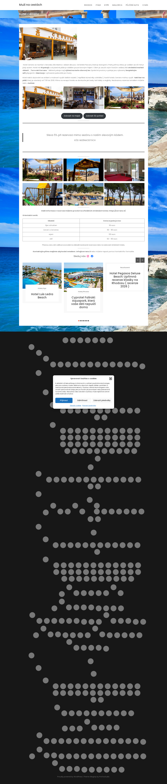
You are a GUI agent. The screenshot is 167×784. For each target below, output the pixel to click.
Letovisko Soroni (137, 693)
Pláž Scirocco (137, 444)
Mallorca (117, 5)
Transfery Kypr (69, 607)
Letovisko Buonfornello (70, 411)
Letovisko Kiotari (56, 693)
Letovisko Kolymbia (63, 693)
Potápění (91, 741)
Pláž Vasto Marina (90, 486)
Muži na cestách (30, 5)
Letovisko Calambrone (56, 545)
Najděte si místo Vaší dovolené (99, 622)
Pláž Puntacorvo (108, 572)
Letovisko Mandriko (93, 693)
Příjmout (64, 400)
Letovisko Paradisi (108, 693)
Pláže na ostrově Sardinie (75, 506)
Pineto (90, 364)
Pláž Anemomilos (109, 713)
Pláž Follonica (138, 565)
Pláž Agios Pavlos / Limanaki (86, 713)
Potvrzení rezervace (69, 642)
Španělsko (39, 749)
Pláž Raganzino (115, 444)
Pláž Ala (71, 565)
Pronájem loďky (98, 741)
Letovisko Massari (100, 693)
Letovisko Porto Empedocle (137, 411)
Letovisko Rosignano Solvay (108, 545)
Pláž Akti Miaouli (94, 713)
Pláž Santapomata (64, 579)
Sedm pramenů (106, 741)
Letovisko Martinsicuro (68, 364)
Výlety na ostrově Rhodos (39, 735)
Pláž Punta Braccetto (100, 444)
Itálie (98, 5)
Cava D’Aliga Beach (63, 431)
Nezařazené (125, 267)
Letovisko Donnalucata (100, 411)
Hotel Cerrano (106, 593)
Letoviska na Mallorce (47, 621)
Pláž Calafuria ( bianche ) (93, 565)
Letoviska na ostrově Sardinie (53, 506)
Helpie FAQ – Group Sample (103, 340)
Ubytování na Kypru (76, 607)
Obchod (65, 635)
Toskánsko (38, 527)
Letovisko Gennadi (93, 686)
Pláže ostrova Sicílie (53, 425)
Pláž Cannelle (101, 565)
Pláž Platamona (82, 511)
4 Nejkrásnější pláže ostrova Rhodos (46, 741)
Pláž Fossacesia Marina (86, 480)
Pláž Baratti (86, 565)
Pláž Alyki (101, 713)
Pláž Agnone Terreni (85, 431)
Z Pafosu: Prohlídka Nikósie (77, 769)
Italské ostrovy (38, 373)
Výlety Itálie (113, 587)
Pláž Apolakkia (124, 713)
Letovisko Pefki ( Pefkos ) (115, 693)
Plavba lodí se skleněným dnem (62, 769)
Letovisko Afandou (56, 686)
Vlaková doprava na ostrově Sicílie (113, 756)
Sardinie (38, 494)
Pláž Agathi (72, 713)
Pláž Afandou (64, 713)
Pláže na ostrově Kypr (132, 635)
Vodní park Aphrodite (69, 769)
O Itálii (91, 467)
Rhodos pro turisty (31, 655)
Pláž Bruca (93, 431)
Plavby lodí (65, 728)
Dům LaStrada (141, 511)
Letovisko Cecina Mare (70, 545)
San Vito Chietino (113, 364)
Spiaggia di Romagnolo (119, 451)
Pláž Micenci (63, 444)
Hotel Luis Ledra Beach (42, 295)
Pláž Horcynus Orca (85, 437)
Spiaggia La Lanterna (134, 451)
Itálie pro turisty (31, 347)
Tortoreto (127, 364)
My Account (91, 622)
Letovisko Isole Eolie (108, 411)
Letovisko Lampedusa (115, 411)
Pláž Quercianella (116, 572)
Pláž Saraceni (123, 480)
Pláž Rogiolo (123, 572)
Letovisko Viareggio (130, 545)
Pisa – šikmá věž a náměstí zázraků (121, 593)
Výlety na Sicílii (98, 459)
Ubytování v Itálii (69, 587)
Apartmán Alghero (104, 511)
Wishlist (99, 770)
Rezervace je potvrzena (76, 648)
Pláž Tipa (75, 451)
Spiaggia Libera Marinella (124, 579)
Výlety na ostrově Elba (84, 770)
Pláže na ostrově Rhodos (57, 707)
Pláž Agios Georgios (79, 713)
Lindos (121, 608)
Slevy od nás (32, 756)
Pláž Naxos (85, 444)
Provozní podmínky (89, 405)
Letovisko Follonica (78, 545)
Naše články (106, 615)
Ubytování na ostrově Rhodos (87, 722)
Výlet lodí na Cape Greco (84, 607)
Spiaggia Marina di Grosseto (131, 579)
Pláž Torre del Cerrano (131, 480)
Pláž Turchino (138, 480)
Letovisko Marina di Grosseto (93, 545)
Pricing (106, 649)
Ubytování (76, 756)
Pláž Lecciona (78, 572)
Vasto (135, 364)
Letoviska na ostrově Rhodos (46, 680)
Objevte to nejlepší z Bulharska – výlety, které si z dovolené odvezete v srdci (73, 635)
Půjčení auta (132, 5)
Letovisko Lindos (85, 693)
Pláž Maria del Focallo (122, 437)
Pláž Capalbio (108, 565)
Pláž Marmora (137, 437)
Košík (54, 608)
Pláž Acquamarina (78, 431)
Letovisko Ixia (115, 686)
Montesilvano (75, 364)
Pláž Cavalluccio (71, 480)
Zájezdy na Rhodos (143, 742)
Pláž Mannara (115, 437)
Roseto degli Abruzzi (98, 364)
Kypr (106, 5)
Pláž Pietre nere (93, 444)
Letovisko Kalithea (137, 686)
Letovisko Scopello (104, 417)
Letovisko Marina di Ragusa (122, 411)
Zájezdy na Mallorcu (76, 621)
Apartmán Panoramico (97, 511)
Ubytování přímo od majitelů (99, 756)
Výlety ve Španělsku (54, 755)
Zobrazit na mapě (72, 115)
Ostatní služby (95, 628)
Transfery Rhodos (80, 728)
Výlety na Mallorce (69, 621)
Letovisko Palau (68, 511)
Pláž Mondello (70, 444)
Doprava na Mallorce (39, 621)
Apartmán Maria (102, 727)
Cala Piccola (64, 565)
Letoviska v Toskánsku (46, 539)
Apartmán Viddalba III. (134, 511)
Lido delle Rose (49, 480)
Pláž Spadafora (67, 451)
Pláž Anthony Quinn (116, 713)
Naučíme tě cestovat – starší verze (143, 622)
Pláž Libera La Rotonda (86, 572)
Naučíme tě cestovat (136, 622)
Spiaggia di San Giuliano (127, 451)
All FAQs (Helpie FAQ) (65, 340)
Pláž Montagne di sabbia (78, 444)
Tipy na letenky (61, 756)
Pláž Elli (131, 713)
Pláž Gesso (56, 572)
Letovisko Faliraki (78, 686)
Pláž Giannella (64, 572)
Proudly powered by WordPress (70, 777)
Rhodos (88, 5)
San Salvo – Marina (105, 364)
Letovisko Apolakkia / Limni (63, 686)
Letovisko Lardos (78, 693)
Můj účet (84, 622)
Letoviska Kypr (113, 608)
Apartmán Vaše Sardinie (84, 593)
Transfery (69, 756)
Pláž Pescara (108, 480)
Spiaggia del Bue (97, 451)
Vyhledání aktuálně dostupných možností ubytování (121, 756)
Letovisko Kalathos (123, 686)
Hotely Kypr (42, 288)
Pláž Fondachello (63, 437)
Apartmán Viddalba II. (126, 511)
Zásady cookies (75, 405)
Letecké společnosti (99, 608)
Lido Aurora (70, 431)
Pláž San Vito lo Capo (130, 444)
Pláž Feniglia (123, 565)
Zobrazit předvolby (102, 400)
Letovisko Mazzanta (100, 545)
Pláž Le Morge (101, 480)
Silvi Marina (120, 364)
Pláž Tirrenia (72, 579)
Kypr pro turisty (62, 601)
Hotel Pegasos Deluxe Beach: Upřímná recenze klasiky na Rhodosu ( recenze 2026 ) (125, 279)
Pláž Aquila (117, 635)
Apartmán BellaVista (76, 593)
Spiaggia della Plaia (104, 451)
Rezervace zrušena (91, 648)
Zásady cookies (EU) (114, 770)
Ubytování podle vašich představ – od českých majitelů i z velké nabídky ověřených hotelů (91, 756)
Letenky (106, 608)
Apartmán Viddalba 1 (119, 511)
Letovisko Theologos (101, 700)
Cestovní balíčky (80, 340)
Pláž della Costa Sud (130, 431)
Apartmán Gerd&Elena (94, 727)
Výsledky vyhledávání (92, 770)
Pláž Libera (100, 437)
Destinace (95, 340)
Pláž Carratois (115, 431)
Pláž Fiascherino (131, 565)
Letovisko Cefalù (93, 411)
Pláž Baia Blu (78, 565)
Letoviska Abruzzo (46, 359)
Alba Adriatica (53, 364)
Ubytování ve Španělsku (47, 755)
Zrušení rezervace (121, 770)
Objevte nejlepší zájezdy (102, 634)
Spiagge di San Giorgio (94, 579)
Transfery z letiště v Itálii (62, 594)
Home (110, 340)
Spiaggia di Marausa (112, 451)
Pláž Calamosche (108, 431)
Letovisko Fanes (85, 686)
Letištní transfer (91, 661)
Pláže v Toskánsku (46, 559)
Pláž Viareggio (79, 579)
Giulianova (60, 364)
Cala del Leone (56, 565)
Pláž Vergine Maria (82, 451)
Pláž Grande (78, 437)
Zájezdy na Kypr (91, 607)
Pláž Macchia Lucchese (101, 572)
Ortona (80, 635)
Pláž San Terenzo (138, 572)
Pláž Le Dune (71, 572)
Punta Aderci (98, 486)
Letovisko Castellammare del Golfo (85, 411)
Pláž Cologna (79, 480)
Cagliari (60, 511)
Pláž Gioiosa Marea (70, 437)
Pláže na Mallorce (54, 621)
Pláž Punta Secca (108, 444)
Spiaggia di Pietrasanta (116, 579)
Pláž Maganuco (108, 437)
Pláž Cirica (122, 431)
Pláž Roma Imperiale (131, 572)
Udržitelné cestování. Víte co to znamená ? (106, 756)
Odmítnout (82, 400)
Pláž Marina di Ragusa (130, 437)
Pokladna (139, 635)
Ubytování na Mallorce (62, 621)
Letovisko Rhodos (130, 693)
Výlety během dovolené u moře (143, 756)
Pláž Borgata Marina (64, 480)
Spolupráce (58, 634)
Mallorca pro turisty (32, 615)
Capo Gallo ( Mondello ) (63, 411)
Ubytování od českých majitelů (84, 756)
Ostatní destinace (88, 635)
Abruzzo (39, 353)
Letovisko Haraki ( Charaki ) (100, 686)
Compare (88, 340)
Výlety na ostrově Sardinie (90, 519)
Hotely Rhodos (83, 291)
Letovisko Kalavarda (130, 686)
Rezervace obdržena (84, 648)
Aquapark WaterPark (54, 741)
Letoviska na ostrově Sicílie (53, 405)
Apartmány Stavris (116, 727)
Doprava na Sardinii (46, 512)
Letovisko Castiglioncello (63, 545)
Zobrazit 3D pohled (94, 115)
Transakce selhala (99, 648)
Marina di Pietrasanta (97, 552)
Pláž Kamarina (93, 437)
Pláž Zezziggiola (86, 579)
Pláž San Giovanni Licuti (122, 444)
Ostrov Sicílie (46, 392)
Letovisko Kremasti (70, 693)
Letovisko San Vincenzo (115, 545)
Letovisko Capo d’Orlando (78, 411)
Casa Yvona (99, 593)
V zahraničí (128, 621)
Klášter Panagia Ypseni (61, 741)
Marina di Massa (137, 545)
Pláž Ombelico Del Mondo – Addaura (124, 635)
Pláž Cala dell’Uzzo (100, 431)
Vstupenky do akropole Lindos (113, 741)
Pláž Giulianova (94, 480)
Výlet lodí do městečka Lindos (121, 741)
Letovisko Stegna (93, 700)
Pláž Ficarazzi (137, 431)
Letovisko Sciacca (97, 417)
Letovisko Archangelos (70, 686)
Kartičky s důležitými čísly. (113, 621)
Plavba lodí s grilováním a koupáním (110, 635)
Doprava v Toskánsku (94, 533)
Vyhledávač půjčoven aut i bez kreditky (128, 756)
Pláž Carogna (116, 565)
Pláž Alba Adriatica (56, 480)
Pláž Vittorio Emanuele (90, 451)
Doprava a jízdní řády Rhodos (94, 674)
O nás (145, 5)
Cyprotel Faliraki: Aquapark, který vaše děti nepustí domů (83, 302)
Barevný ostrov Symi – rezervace (73, 340)
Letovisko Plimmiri (123, 693)
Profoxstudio (104, 777)
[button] (110, 378)
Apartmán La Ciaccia (112, 511)
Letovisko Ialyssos (108, 686)
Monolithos (76, 741)
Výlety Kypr (55, 763)
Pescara (83, 364)
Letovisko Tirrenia (123, 545)
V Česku (121, 621)
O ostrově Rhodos (38, 668)
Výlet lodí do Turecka (128, 741)
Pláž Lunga (93, 572)
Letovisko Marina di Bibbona (85, 545)
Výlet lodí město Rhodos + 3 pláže (136, 741)
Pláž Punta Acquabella (116, 480)
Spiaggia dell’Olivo (109, 579)
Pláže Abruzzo (38, 474)
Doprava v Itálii (142, 366)
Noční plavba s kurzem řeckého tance (84, 741)
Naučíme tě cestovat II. (36, 635)
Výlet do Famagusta (136, 756)
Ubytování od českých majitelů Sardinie (90, 500)
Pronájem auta (72, 728)
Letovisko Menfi (130, 411)
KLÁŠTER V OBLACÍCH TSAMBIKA (69, 741)
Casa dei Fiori (91, 593)
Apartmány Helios (109, 727)
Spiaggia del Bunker (101, 579)
